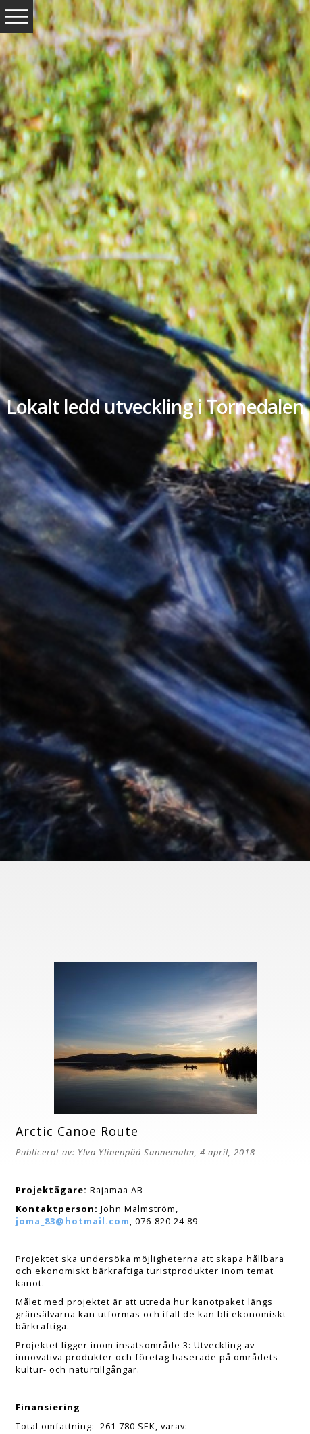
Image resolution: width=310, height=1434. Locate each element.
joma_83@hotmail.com (73, 1221)
